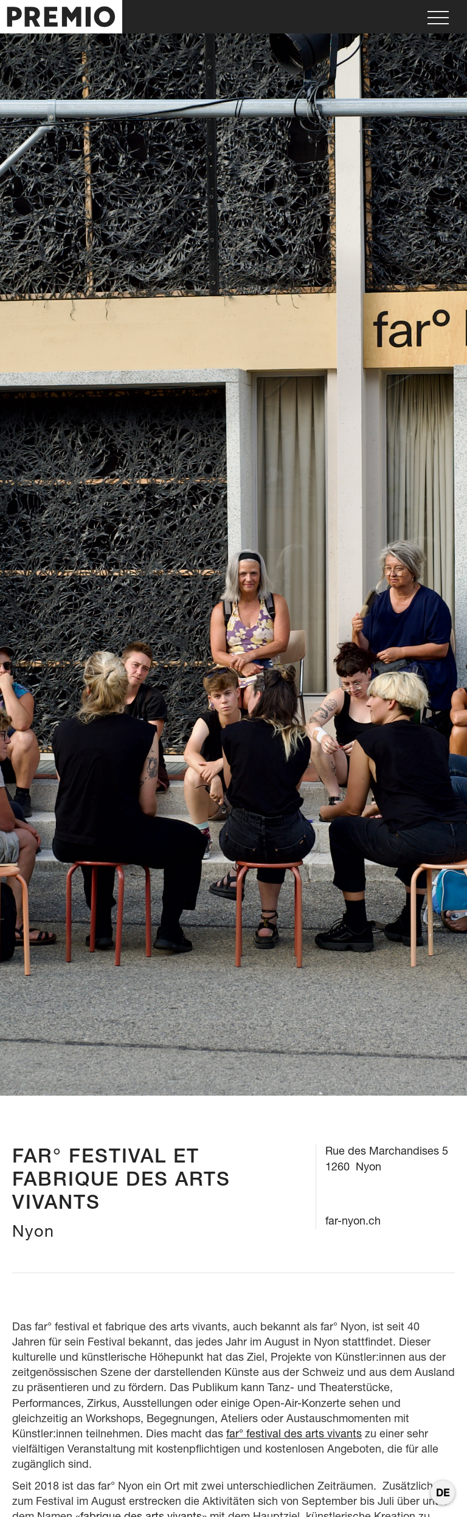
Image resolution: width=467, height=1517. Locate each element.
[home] (61, 16)
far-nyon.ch (353, 1221)
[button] (438, 16)
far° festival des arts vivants (294, 1433)
